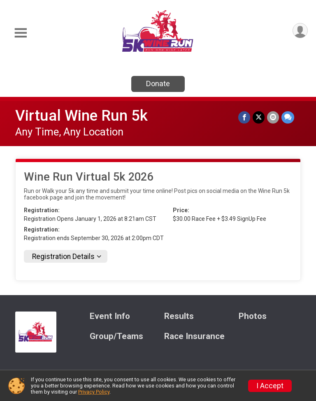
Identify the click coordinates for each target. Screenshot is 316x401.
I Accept (269, 386)
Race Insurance (194, 336)
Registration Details (63, 256)
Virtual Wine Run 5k (81, 115)
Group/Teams (116, 336)
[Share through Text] (287, 117)
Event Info (110, 316)
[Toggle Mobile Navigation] (20, 33)
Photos (253, 316)
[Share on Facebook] (244, 117)
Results (179, 316)
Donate (158, 83)
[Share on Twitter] (259, 117)
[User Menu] (300, 30)
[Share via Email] (273, 117)
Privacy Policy (93, 392)
